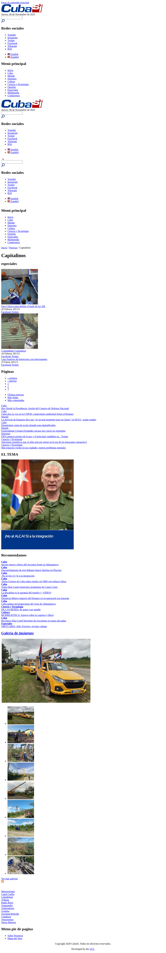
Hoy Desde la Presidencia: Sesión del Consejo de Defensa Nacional (35, 408)
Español (13, 57)
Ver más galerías (9, 878)
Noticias (13, 247)
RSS (9, 49)
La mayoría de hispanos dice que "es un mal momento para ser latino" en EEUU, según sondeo (48, 419)
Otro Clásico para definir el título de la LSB (23, 306)
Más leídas (12, 397)
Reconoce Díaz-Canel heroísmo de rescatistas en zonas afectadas (33, 620)
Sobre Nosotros (15, 935)
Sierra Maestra (8, 922)
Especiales (12, 90)
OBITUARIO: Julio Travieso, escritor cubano (24, 626)
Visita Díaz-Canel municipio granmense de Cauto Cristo (29, 587)
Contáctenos (13, 95)
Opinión (11, 87)
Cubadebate (7, 897)
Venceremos (7, 919)
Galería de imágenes (17, 633)
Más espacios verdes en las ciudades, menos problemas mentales (33, 447)
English (12, 54)
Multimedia (13, 92)
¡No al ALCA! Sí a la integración (17, 575)
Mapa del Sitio (14, 938)
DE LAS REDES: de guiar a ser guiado (21, 609)
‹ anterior (12, 381)
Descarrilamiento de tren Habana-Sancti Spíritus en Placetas (31, 570)
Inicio (10, 70)
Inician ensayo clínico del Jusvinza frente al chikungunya (30, 564)
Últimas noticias (15, 394)
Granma (5, 911)
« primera (12, 378)
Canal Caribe (7, 894)
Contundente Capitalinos (13, 350)
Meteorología (8, 891)
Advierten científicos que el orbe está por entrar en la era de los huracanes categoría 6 (44, 442)
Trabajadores (7, 908)
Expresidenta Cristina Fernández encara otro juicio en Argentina (33, 431)
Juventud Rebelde (10, 914)
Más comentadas (15, 400)
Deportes (12, 78)
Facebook (12, 43)
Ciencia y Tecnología (18, 84)
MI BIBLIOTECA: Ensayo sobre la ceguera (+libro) (27, 615)
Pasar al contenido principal (15, 2)
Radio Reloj (7, 902)
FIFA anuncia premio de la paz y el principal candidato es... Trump (34, 436)
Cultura (11, 81)
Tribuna (5, 900)
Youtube (11, 35)
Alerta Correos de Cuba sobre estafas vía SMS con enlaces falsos (33, 581)
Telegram (12, 46)
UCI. (92, 949)
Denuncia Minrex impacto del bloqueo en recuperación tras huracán (35, 598)
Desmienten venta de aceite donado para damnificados (28, 425)
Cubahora (6, 916)
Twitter (11, 40)
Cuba (10, 73)
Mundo (11, 76)
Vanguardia (7, 905)
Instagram (12, 37)
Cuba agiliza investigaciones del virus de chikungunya (28, 604)
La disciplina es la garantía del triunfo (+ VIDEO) (26, 592)
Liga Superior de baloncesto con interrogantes (24, 359)
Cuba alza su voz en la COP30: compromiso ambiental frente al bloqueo (37, 414)
